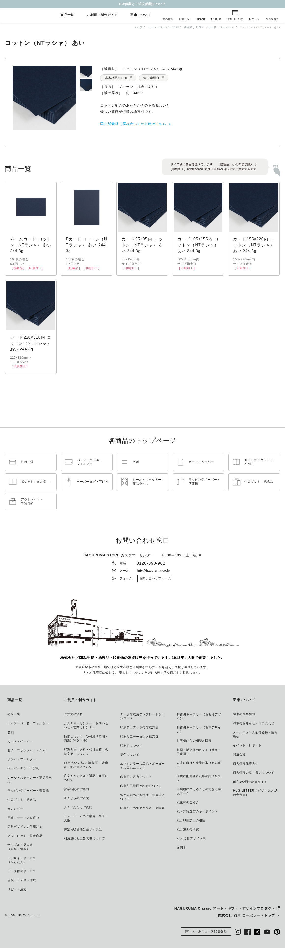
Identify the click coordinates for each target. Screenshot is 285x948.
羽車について (140, 15)
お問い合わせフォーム (155, 578)
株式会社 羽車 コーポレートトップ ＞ (249, 915)
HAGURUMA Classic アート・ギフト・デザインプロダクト (224, 908)
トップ (133, 27)
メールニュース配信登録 (206, 932)
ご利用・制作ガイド (102, 15)
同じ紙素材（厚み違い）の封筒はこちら (133, 124)
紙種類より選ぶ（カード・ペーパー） (208, 27)
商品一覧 (67, 15)
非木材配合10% (116, 78)
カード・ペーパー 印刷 (159, 27)
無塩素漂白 (151, 78)
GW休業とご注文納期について (142, 4)
